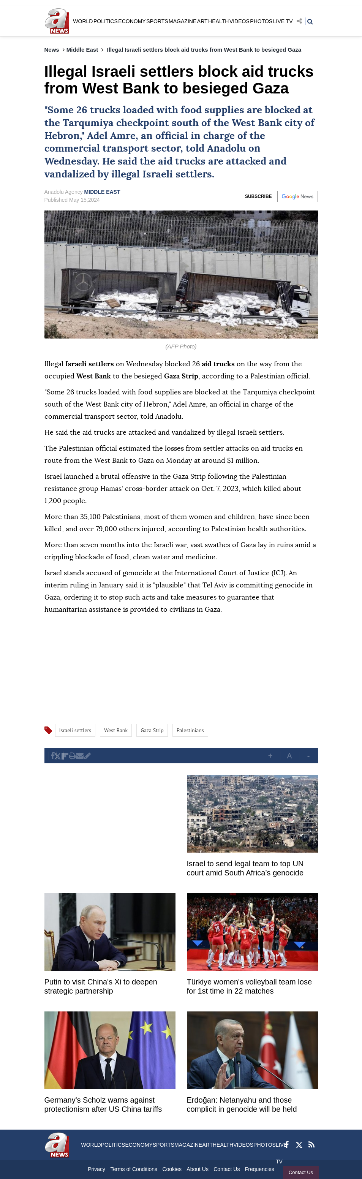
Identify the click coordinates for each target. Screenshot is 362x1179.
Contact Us (299, 1172)
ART (202, 21)
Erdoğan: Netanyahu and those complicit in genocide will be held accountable (242, 1105)
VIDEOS (239, 21)
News (51, 49)
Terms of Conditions (133, 1169)
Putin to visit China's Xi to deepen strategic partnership (100, 986)
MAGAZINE (182, 21)
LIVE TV (283, 21)
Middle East (82, 49)
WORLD (83, 21)
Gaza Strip (152, 730)
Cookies (172, 1169)
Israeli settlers (177, 174)
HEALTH (218, 21)
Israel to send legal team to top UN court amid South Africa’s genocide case (245, 869)
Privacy (96, 1169)
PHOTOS (261, 21)
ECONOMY (131, 21)
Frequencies (259, 1169)
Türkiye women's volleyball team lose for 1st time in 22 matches (249, 986)
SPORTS (157, 21)
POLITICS (105, 21)
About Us (198, 1169)
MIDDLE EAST (102, 192)
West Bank (257, 123)
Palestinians (190, 730)
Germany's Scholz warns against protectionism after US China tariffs (103, 1104)
